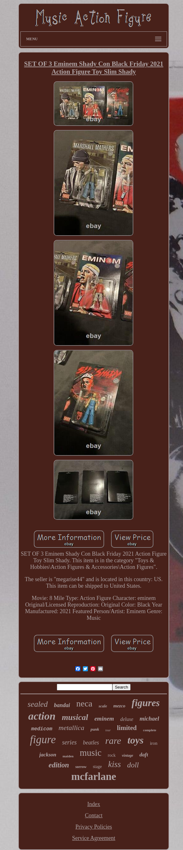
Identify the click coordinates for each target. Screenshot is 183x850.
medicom (41, 729)
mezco (119, 705)
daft (143, 755)
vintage (127, 755)
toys (135, 740)
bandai (62, 705)
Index (93, 804)
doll (133, 765)
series (69, 742)
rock (112, 755)
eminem (104, 718)
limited (127, 728)
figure (43, 739)
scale (103, 706)
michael (149, 718)
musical (75, 717)
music (90, 753)
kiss (114, 764)
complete (149, 730)
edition (59, 765)
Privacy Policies (93, 827)
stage (97, 766)
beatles (91, 742)
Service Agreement (93, 838)
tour (108, 730)
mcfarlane (93, 776)
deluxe (126, 719)
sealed (38, 704)
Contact (93, 815)
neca (84, 703)
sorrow (81, 767)
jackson (47, 755)
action (42, 716)
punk (94, 729)
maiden (67, 756)
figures (146, 702)
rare (113, 740)
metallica (71, 728)
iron (153, 743)
